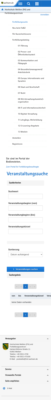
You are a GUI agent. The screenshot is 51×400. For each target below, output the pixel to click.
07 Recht (21, 93)
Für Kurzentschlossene (21, 34)
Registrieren (17, 144)
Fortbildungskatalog (20, 40)
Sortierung (13, 249)
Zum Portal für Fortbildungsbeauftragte (22, 167)
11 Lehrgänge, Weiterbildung (30, 120)
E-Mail (9, 388)
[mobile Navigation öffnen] (20, 4)
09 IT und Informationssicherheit (31, 108)
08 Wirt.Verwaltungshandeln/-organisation (31, 100)
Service (8, 369)
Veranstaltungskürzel (19, 226)
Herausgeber (10, 339)
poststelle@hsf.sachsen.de (27, 359)
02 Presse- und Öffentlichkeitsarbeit (26, 53)
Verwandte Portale (13, 375)
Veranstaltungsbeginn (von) (22, 203)
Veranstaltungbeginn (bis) (21, 215)
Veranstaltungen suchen (27, 269)
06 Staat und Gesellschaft (28, 87)
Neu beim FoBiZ (19, 28)
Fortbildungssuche (20, 22)
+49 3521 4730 (22, 354)
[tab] (25, 339)
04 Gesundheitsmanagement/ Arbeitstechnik (30, 70)
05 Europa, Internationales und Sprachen (31, 79)
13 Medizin (22, 132)
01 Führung (23, 45)
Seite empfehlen (12, 381)
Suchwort (13, 191)
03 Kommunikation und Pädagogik (28, 62)
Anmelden (16, 138)
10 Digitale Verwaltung (27, 114)
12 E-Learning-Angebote (28, 125)
